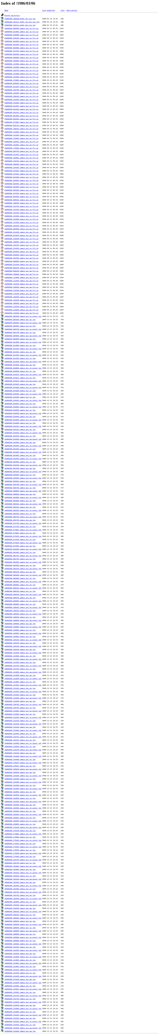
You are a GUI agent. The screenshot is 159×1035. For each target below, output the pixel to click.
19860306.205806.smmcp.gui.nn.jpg (20, 940)
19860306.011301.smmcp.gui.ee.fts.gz (21, 86)
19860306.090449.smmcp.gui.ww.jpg (20, 598)
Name (6, 10)
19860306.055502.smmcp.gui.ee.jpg (20, 481)
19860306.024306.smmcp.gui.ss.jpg (20, 391)
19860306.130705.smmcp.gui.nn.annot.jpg (22, 704)
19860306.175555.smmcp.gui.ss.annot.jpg (22, 847)
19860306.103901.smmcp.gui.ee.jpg (20, 636)
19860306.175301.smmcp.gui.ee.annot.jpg (22, 840)
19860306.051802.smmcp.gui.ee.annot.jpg (22, 452)
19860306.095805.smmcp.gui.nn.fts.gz (21, 57)
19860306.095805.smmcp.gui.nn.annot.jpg (22, 601)
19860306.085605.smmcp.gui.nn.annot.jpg (22, 575)
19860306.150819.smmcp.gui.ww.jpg (20, 772)
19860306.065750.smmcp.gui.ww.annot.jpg (22, 517)
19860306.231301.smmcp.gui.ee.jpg (20, 1018)
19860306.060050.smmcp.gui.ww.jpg (20, 494)
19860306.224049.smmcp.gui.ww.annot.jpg (22, 1002)
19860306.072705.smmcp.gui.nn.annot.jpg (22, 523)
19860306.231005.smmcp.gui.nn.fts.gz (21, 103)
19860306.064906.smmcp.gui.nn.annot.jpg (22, 497)
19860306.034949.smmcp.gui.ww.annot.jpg (22, 413)
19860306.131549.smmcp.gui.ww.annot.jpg (22, 724)
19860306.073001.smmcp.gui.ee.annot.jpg (22, 530)
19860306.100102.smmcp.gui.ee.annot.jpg (22, 607)
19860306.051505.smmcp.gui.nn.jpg (20, 449)
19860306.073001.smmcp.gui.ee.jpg (20, 533)
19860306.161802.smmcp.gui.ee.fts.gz (21, 145)
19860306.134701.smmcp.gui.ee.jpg (20, 740)
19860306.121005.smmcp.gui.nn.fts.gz (21, 67)
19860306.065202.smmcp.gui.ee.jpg (20, 507)
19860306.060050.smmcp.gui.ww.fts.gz (21, 261)
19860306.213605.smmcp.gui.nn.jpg (20, 960)
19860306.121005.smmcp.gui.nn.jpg (20, 682)
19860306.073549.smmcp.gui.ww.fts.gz (21, 264)
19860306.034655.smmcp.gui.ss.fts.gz (21, 180)
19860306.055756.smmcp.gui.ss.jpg (20, 488)
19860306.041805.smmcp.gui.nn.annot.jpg (22, 420)
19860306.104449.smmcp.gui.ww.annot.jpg (22, 646)
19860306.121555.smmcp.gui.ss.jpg (20, 695)
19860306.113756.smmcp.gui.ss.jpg (20, 669)
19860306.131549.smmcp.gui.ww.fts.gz (21, 284)
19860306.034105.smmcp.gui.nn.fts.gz (21, 38)
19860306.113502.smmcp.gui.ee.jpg (20, 662)
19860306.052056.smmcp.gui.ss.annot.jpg (22, 458)
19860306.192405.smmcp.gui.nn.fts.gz (21, 93)
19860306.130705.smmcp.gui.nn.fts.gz (21, 70)
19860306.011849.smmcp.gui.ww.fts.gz (21, 232)
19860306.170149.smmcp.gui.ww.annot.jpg (22, 827)
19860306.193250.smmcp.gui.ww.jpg (20, 908)
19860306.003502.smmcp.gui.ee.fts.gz (21, 83)
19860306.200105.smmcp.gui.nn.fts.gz (21, 96)
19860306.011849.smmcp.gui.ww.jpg (20, 365)
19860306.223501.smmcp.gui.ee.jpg (20, 992)
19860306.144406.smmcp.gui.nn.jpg (20, 759)
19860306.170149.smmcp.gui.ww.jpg (20, 830)
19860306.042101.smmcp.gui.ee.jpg (20, 429)
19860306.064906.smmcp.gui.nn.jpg (20, 501)
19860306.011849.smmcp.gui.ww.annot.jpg (22, 361)
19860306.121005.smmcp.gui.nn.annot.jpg (22, 678)
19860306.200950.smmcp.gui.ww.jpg (20, 934)
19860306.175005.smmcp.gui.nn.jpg (20, 837)
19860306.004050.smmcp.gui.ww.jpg (20, 339)
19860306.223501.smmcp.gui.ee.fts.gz (21, 171)
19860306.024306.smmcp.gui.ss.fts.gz (21, 177)
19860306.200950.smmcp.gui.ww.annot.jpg (22, 931)
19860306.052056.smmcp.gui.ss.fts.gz (21, 187)
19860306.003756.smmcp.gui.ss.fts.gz (21, 151)
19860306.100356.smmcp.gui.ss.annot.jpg (22, 614)
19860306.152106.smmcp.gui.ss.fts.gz (21, 216)
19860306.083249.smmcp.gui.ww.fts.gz (21, 268)
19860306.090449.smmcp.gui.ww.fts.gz (21, 271)
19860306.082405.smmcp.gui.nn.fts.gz (21, 54)
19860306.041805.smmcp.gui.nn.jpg (20, 423)
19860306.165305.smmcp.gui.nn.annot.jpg (22, 808)
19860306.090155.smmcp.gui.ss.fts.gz (21, 200)
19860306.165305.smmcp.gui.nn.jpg (20, 811)
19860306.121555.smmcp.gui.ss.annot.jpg (22, 691)
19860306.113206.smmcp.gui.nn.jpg (20, 656)
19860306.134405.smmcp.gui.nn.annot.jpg (22, 730)
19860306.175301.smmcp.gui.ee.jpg (20, 843)
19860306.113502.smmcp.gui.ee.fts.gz (21, 132)
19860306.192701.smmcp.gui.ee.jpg (20, 895)
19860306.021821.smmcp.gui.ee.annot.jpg (22, 374)
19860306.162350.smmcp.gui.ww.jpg (20, 805)
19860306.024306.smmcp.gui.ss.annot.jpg (22, 387)
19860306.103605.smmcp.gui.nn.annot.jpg (22, 627)
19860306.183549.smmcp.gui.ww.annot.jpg (22, 879)
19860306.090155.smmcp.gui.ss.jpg (20, 591)
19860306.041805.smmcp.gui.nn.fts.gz (21, 41)
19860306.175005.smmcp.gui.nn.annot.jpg (22, 834)
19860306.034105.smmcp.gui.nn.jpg (20, 397)
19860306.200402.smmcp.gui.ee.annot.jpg (22, 918)
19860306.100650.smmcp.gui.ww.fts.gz (21, 274)
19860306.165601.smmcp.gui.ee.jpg (20, 818)
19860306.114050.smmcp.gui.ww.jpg (20, 675)
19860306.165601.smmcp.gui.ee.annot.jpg (22, 814)
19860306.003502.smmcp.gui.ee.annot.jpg (22, 323)
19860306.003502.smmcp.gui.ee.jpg (20, 326)
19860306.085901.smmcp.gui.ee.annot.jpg (22, 581)
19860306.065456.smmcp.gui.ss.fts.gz (21, 190)
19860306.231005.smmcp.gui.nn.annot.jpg (22, 1008)
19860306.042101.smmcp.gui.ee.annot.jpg (22, 426)
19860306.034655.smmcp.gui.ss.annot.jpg (22, 407)
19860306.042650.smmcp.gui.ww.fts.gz (21, 255)
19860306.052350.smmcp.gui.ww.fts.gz (21, 258)
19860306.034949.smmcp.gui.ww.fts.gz (21, 251)
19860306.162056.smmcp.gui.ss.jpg (20, 798)
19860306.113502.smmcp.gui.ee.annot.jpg (22, 659)
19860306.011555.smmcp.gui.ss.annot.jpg (22, 355)
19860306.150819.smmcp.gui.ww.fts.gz (21, 287)
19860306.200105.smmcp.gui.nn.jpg (20, 915)
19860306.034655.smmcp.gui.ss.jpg (20, 410)
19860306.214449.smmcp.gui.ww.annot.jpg (22, 976)
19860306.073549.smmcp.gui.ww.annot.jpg (22, 543)
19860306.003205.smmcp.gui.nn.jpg (20, 319)
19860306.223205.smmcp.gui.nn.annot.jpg (22, 983)
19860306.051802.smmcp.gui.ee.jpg (20, 455)
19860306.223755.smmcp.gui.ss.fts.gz (21, 245)
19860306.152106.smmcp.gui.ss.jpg (20, 779)
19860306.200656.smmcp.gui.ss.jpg (20, 928)
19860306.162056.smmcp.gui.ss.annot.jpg (22, 795)
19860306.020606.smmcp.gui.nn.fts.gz (21, 35)
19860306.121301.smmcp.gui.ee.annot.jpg (22, 685)
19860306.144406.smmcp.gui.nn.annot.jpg (22, 756)
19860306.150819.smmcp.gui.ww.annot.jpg (22, 769)
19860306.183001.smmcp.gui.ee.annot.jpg (22, 866)
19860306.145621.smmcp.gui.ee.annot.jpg (22, 763)
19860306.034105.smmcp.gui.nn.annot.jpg (22, 394)
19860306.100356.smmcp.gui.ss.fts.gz (21, 203)
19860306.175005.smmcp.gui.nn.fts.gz (21, 80)
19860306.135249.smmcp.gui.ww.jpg (20, 753)
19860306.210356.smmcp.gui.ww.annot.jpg (22, 950)
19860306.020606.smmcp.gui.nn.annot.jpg (22, 368)
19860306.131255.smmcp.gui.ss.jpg (20, 720)
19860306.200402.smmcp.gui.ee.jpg (20, 921)
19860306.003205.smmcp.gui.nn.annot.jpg (22, 316)
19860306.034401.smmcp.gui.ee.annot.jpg (22, 400)
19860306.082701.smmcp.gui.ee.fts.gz (21, 125)
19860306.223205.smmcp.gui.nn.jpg (20, 986)
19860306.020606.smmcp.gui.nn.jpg (20, 371)
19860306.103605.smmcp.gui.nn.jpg (20, 630)
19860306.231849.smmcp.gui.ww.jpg (20, 1031)
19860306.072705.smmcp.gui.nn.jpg (20, 526)
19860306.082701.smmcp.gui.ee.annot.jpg (22, 556)
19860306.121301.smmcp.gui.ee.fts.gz (21, 135)
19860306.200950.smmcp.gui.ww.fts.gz (21, 303)
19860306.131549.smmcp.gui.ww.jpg (20, 727)
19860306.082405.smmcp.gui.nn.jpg (20, 552)
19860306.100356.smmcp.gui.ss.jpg (20, 617)
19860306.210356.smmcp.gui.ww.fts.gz (21, 306)
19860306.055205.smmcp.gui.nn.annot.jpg (22, 471)
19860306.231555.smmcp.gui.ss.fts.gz (21, 248)
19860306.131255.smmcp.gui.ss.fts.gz (21, 213)
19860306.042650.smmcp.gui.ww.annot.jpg (22, 439)
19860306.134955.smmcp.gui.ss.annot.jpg (22, 743)
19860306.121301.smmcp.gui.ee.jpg (20, 688)
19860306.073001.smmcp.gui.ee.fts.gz (21, 122)
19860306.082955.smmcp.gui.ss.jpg (20, 565)
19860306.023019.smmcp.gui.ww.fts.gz (21, 235)
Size (62, 10)
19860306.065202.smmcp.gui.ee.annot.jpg (22, 504)
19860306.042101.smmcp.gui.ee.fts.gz (21, 112)
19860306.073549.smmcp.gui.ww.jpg (20, 546)
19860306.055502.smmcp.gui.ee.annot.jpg (22, 478)
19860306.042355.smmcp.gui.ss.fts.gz (21, 184)
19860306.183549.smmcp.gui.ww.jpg (20, 882)
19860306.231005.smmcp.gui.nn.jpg (20, 1012)
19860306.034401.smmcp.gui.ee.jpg (20, 403)
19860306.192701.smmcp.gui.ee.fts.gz (21, 161)
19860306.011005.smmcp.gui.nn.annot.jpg (22, 342)
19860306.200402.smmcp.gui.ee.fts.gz (21, 164)
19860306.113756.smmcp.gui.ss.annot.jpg (22, 665)
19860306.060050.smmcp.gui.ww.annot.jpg (22, 491)
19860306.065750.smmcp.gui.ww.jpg (20, 520)
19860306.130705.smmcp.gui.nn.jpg (20, 708)
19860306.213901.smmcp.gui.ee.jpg (20, 966)
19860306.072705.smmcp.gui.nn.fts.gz (21, 51)
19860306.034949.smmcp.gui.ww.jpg (20, 416)
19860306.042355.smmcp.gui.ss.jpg (20, 436)
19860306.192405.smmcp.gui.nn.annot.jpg (22, 885)
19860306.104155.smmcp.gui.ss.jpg (20, 643)
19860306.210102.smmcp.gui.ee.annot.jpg (22, 944)
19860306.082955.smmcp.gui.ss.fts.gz (21, 196)
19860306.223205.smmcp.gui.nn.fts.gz (21, 99)
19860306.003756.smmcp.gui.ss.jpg (20, 332)
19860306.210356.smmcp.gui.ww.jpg (20, 953)
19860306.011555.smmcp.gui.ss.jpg (20, 358)
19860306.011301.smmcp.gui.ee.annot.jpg (22, 348)
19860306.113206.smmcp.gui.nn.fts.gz (21, 64)
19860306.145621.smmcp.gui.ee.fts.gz (21, 141)
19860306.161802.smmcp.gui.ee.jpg (20, 792)
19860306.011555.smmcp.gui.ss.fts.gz (21, 154)
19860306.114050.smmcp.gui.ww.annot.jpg (22, 672)
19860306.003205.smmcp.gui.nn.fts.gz (21, 28)
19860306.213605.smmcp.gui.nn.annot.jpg (22, 957)
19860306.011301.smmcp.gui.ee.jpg (20, 352)
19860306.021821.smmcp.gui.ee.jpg (20, 378)
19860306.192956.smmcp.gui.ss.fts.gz (21, 239)
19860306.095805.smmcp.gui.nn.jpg (20, 604)
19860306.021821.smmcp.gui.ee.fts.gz (21, 106)
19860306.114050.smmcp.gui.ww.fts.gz (21, 277)
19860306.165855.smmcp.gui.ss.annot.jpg (22, 821)
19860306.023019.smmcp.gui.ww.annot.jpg (22, 381)
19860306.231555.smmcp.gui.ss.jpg (20, 1025)
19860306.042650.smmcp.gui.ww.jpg (20, 442)
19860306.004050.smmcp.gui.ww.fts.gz (21, 229)
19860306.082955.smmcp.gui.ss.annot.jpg (22, 562)
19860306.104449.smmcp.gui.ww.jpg (20, 649)
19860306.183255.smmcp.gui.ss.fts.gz (21, 226)
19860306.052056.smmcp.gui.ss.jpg (20, 462)
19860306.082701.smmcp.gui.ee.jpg (20, 559)
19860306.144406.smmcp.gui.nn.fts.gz (21, 74)
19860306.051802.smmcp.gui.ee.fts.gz (21, 116)
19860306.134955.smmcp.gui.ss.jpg (20, 746)
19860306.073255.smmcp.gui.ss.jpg (20, 539)
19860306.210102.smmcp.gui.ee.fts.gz (21, 167)
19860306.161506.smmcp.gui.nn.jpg (20, 785)
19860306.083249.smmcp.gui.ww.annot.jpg (22, 568)
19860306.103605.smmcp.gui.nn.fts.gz (21, 61)
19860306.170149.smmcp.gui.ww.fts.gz (21, 293)
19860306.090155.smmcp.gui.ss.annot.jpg (22, 588)
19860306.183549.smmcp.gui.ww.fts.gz (21, 297)
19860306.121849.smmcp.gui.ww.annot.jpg (22, 698)
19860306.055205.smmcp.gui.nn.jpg (20, 475)
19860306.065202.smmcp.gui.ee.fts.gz (21, 119)
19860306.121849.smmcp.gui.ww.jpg (20, 701)
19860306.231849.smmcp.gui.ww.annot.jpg (22, 1028)
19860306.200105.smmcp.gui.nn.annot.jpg (22, 911)
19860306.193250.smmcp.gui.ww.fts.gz (21, 300)
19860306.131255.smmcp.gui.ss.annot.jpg (22, 717)
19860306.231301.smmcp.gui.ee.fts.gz (21, 174)
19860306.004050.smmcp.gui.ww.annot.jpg (22, 336)
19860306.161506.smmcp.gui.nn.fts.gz (21, 77)
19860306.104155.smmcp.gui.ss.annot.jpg (22, 640)
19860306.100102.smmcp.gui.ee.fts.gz (21, 129)
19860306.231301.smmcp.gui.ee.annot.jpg (22, 1015)
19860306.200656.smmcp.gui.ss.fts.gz (21, 242)
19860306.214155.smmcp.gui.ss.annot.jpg (22, 970)
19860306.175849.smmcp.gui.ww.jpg (20, 856)
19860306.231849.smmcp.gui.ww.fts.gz (21, 313)
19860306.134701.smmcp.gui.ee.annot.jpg (22, 737)
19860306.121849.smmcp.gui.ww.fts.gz (21, 281)
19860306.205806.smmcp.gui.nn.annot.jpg (22, 937)
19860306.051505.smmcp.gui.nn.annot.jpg (22, 446)
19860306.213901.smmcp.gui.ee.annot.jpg (22, 963)
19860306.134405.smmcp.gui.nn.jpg (20, 733)
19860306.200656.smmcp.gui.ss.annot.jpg (22, 924)
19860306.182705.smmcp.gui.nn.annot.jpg (22, 860)
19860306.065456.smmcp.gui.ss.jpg (20, 513)
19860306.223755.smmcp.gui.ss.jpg (20, 999)
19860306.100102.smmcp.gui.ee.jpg (20, 611)
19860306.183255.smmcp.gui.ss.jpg (20, 876)
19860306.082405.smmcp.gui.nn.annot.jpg (22, 549)
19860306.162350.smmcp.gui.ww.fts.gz (21, 290)
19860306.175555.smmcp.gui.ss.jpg (20, 850)
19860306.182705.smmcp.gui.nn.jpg (20, 863)
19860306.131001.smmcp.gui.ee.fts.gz (21, 138)
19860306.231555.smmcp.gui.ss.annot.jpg (22, 1021)
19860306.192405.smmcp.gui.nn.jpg (20, 889)
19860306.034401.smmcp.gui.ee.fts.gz (21, 109)
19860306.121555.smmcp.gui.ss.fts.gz (21, 209)
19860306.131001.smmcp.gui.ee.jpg (20, 714)
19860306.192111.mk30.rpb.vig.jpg (20, 25)
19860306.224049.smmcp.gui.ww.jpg (20, 1005)
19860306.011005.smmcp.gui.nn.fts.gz (21, 31)
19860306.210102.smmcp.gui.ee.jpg (20, 947)
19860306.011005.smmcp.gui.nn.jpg (20, 345)
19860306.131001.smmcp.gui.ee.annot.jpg (22, 711)
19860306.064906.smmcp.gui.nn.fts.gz (21, 48)
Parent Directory (12, 15)
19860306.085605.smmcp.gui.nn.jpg (20, 578)
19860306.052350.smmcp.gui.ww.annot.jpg (22, 465)
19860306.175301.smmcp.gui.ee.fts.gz (21, 148)
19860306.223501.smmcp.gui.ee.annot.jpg (22, 989)
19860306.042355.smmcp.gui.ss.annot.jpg (22, 433)
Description (71, 10)
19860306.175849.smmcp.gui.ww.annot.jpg (22, 853)
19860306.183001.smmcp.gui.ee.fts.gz (21, 158)
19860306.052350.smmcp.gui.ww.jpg (20, 468)
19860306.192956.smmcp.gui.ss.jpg (20, 902)
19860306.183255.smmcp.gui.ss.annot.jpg (22, 873)
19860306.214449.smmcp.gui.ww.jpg (20, 979)
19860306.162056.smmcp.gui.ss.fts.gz (21, 219)
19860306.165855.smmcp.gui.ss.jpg (20, 824)
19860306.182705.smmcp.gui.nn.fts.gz (21, 90)
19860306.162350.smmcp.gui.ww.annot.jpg (22, 801)
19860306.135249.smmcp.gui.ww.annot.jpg (22, 750)
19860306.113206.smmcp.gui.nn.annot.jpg (22, 653)
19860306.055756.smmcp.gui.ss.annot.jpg (22, 484)
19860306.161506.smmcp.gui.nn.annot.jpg (22, 782)
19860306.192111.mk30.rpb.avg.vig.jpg (21, 22)
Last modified (48, 10)
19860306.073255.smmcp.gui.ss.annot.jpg (22, 536)
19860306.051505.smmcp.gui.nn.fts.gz (21, 44)
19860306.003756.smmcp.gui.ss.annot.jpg (22, 329)
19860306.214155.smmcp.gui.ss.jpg (20, 973)
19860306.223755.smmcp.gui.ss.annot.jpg (22, 995)
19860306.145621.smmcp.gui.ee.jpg (20, 766)
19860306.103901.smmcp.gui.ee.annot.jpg (22, 633)
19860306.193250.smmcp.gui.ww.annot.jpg (22, 905)
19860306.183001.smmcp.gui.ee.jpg (20, 869)
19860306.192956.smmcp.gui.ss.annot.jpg (22, 898)
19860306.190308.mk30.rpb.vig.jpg (20, 19)
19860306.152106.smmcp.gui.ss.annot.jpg (22, 775)
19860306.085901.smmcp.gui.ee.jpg (20, 585)
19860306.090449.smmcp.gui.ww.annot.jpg (22, 594)
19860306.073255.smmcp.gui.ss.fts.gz (21, 193)
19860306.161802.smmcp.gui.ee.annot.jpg (22, 788)
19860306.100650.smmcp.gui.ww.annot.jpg (22, 620)
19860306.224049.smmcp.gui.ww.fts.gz (21, 310)
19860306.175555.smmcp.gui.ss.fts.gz (21, 222)
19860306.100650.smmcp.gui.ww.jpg (20, 623)
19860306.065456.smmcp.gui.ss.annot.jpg (22, 510)
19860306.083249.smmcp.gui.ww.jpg (20, 572)
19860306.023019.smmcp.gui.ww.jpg (20, 384)
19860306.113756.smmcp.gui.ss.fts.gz (21, 206)
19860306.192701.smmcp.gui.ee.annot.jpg (22, 892)
